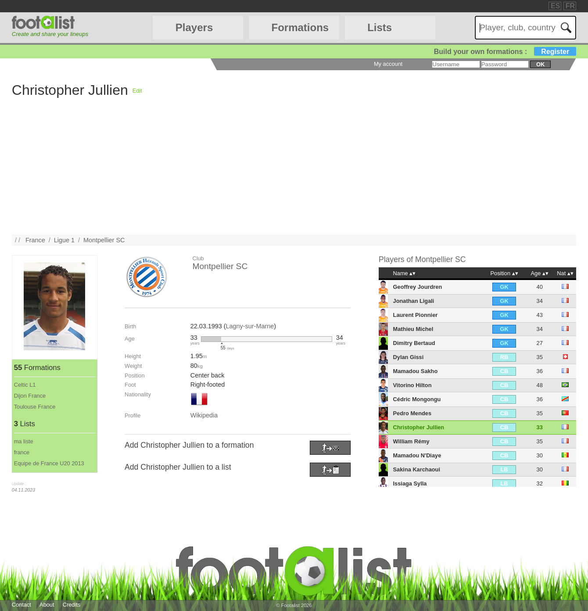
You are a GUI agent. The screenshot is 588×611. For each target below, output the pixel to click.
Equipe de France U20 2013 (49, 463)
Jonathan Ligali (413, 301)
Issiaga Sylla (410, 483)
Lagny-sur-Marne (250, 326)
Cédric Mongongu (417, 399)
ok (540, 64)
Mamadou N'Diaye (417, 455)
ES (555, 6)
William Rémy (411, 441)
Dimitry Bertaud (414, 343)
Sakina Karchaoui (416, 469)
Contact (21, 604)
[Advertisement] (275, 173)
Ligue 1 (64, 240)
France (35, 240)
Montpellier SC (104, 240)
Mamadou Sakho (415, 371)
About (46, 604)
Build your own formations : (505, 51)
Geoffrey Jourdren (417, 287)
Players (194, 27)
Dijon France (30, 395)
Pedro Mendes (412, 413)
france (22, 452)
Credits (72, 604)
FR (570, 6)
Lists (379, 27)
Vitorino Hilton (412, 385)
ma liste (23, 441)
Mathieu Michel (413, 329)
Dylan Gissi (408, 357)
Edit (137, 90)
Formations (300, 27)
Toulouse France (35, 406)
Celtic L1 (25, 384)
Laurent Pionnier (415, 315)
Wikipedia (204, 415)
